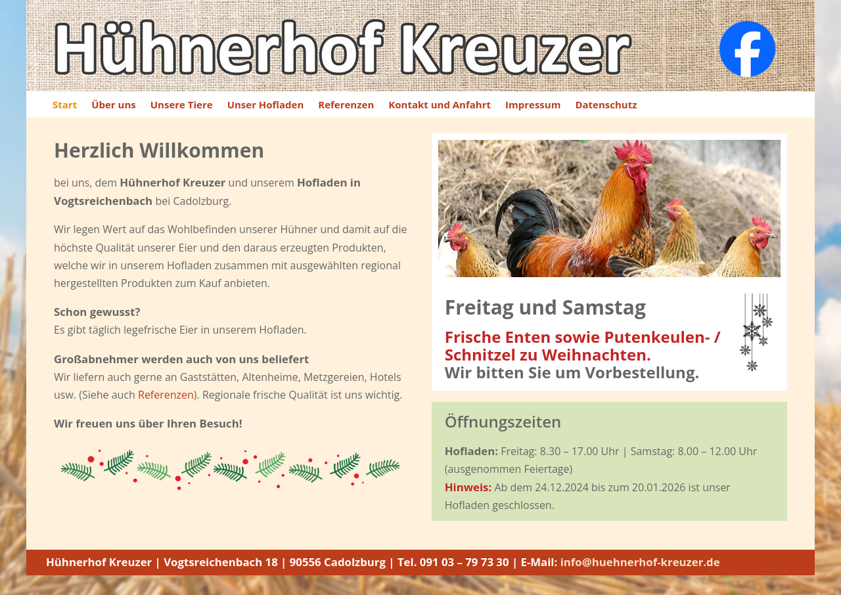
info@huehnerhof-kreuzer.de (641, 561)
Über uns (113, 105)
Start (65, 105)
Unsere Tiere (181, 105)
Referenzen (346, 105)
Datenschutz (606, 105)
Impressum (532, 105)
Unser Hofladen (265, 105)
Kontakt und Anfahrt (439, 105)
